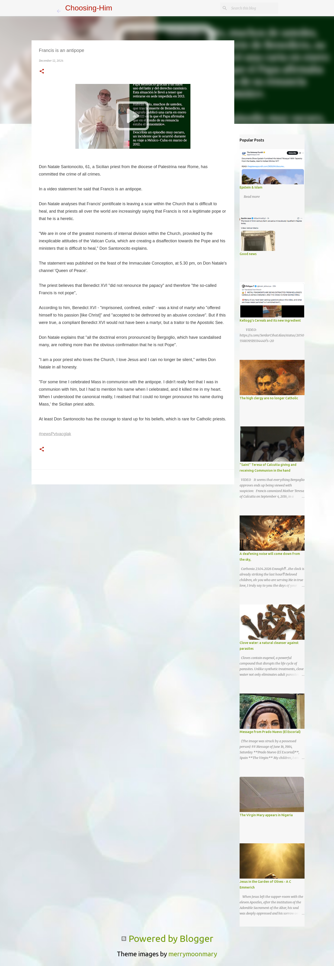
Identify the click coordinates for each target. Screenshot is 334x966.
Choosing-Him (88, 8)
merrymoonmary (192, 953)
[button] (42, 71)
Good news (248, 254)
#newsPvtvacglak (55, 434)
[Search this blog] (253, 8)
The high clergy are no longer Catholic (269, 398)
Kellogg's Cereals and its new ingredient (270, 320)
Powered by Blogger (167, 938)
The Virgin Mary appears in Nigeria (266, 815)
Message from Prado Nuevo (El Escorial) (270, 732)
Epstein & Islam (251, 187)
